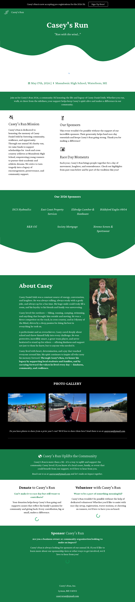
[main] (67, 28)
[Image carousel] (27, 407)
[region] (67, 4)
